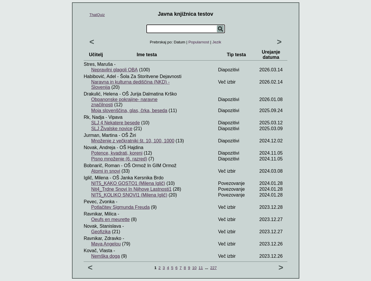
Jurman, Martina (100, 135)
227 (213, 268)
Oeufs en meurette (110, 219)
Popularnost (198, 42)
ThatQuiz (97, 15)
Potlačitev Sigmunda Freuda (120, 207)
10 (194, 268)
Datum (179, 42)
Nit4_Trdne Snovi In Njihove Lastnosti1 (131, 189)
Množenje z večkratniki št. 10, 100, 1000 (133, 140)
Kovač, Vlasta (98, 250)
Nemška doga (105, 256)
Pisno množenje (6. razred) (119, 158)
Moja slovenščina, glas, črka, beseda (129, 110)
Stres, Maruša (98, 64)
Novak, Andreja (99, 147)
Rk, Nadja (94, 117)
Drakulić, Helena (101, 93)
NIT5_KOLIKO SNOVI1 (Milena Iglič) (129, 194)
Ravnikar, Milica (100, 213)
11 (200, 268)
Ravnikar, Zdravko (102, 238)
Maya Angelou (106, 243)
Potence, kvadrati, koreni (117, 153)
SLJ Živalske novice (111, 128)
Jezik (216, 42)
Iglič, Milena (96, 177)
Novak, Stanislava (102, 226)
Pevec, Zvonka (99, 201)
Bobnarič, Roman (102, 165)
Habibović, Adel (100, 76)
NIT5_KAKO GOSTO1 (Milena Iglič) (128, 183)
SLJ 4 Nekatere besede (115, 122)
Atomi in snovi (105, 171)
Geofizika (101, 231)
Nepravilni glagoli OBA (114, 69)
